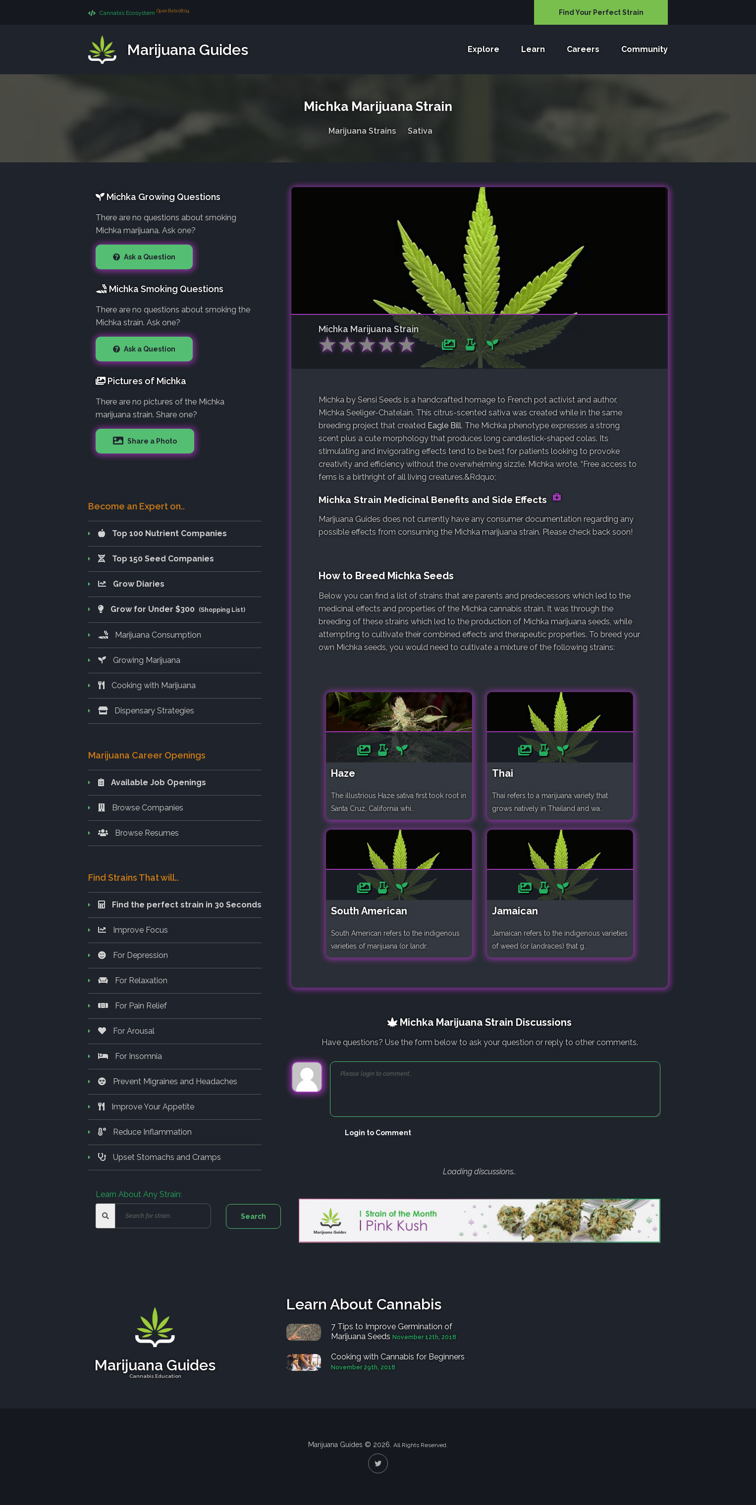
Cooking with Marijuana (147, 685)
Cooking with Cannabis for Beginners (398, 1356)
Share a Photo (151, 441)
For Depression (133, 955)
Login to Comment (378, 1133)
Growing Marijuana (139, 660)
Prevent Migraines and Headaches (167, 1081)
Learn (533, 49)
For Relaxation (132, 980)
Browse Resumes (138, 833)
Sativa (420, 131)
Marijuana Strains (362, 131)
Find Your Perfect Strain (601, 12)
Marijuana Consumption (149, 635)
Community (644, 49)
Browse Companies (140, 807)
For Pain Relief (132, 1005)
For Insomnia (130, 1056)
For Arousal (126, 1031)
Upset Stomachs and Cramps (159, 1157)
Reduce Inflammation (145, 1132)
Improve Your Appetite (146, 1106)
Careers (583, 49)
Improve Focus (133, 930)
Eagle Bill (444, 425)
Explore (483, 49)
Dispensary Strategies (146, 710)
